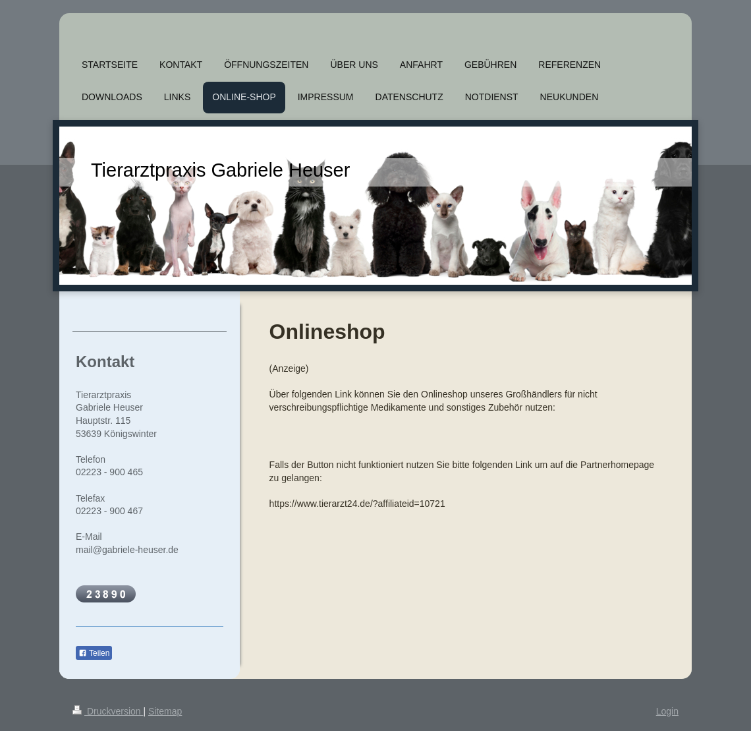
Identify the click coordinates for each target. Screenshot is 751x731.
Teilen (93, 653)
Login (667, 711)
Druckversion (107, 711)
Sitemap (165, 711)
